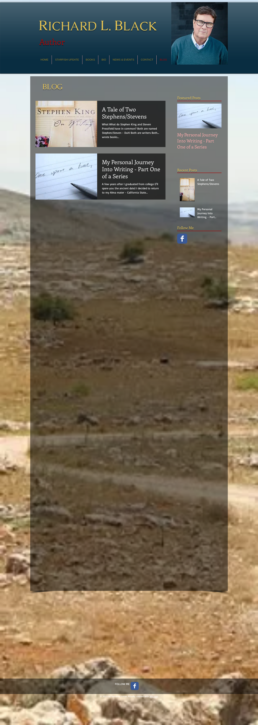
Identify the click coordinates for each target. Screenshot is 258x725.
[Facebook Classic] (182, 239)
